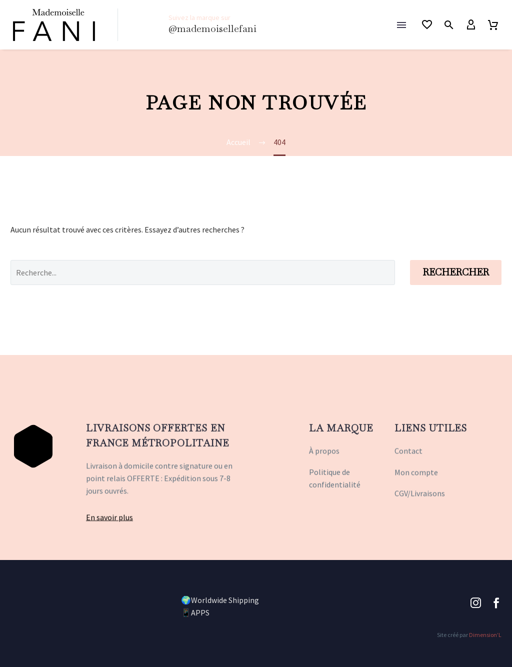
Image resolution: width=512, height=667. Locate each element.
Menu (401, 25)
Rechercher (455, 272)
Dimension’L (485, 634)
